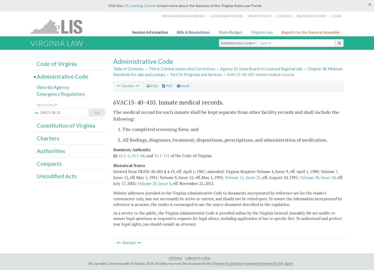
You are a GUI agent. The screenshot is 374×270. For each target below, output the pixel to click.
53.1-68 (138, 155)
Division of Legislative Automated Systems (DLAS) (247, 264)
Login (337, 16)
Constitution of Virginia (66, 125)
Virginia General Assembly (183, 16)
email (183, 86)
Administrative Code (238, 43)
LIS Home (175, 258)
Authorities (51, 151)
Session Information (150, 32)
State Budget (230, 32)
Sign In (288, 264)
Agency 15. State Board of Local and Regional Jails (261, 69)
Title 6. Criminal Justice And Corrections (182, 69)
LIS (59, 26)
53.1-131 (162, 155)
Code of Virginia (57, 63)
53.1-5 (124, 155)
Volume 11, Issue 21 (243, 177)
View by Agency (53, 87)
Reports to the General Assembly (311, 32)
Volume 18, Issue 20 (318, 177)
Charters (48, 138)
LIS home (284, 16)
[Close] (370, 4)
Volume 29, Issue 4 (154, 183)
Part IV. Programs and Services (196, 74)
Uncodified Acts (57, 176)
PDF (167, 86)
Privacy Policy (260, 16)
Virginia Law (262, 32)
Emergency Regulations (61, 94)
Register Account (311, 16)
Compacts (49, 163)
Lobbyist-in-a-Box (197, 258)
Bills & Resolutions (193, 32)
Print (152, 86)
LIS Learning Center (139, 5)
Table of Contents (128, 69)
